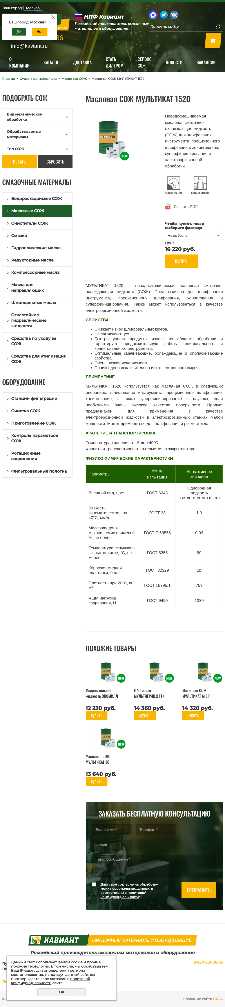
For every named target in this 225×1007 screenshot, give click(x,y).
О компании (19, 62)
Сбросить (55, 161)
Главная (8, 79)
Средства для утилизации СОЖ (39, 359)
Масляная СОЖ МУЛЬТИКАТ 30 (98, 759)
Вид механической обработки (24, 117)
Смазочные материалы (38, 79)
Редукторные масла (32, 260)
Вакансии (206, 62)
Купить (182, 261)
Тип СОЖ (15, 149)
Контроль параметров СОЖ (34, 438)
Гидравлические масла (36, 248)
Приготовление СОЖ (33, 423)
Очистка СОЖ (25, 411)
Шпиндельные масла (33, 302)
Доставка (82, 62)
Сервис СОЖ (145, 62)
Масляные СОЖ (74, 79)
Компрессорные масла (35, 272)
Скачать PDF (186, 207)
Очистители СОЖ (29, 223)
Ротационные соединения (25, 456)
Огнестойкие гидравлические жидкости (28, 320)
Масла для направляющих (27, 287)
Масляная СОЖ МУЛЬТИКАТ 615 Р (196, 693)
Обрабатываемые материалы (24, 134)
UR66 (218, 999)
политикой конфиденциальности (123, 895)
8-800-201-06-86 (208, 962)
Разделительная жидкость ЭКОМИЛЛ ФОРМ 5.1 (102, 696)
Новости (174, 62)
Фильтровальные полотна (39, 471)
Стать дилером (114, 62)
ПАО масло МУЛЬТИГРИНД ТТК (149, 693)
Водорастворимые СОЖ (36, 198)
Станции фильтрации (34, 398)
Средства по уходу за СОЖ (33, 341)
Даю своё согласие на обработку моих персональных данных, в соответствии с (129, 890)
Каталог (51, 62)
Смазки (19, 235)
